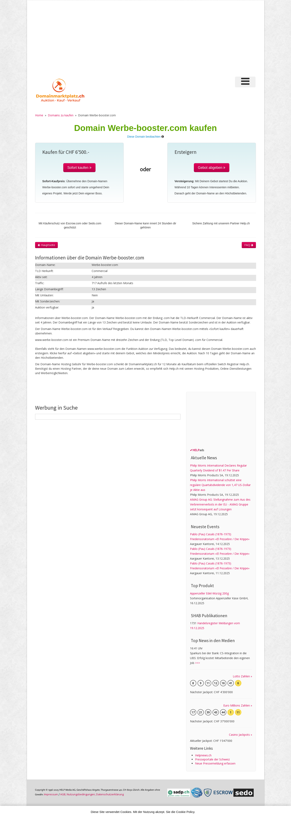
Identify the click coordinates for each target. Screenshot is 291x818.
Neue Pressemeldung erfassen (215, 763)
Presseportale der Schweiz (212, 759)
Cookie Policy (185, 812)
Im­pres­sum (51, 794)
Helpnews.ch (203, 755)
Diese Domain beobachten (144, 136)
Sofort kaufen (79, 168)
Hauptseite (46, 245)
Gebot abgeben (211, 168)
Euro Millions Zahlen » (237, 705)
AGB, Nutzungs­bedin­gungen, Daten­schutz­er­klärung (92, 794)
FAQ (248, 245)
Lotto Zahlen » (242, 676)
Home (39, 115)
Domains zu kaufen (60, 115)
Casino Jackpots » (240, 735)
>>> (197, 663)
